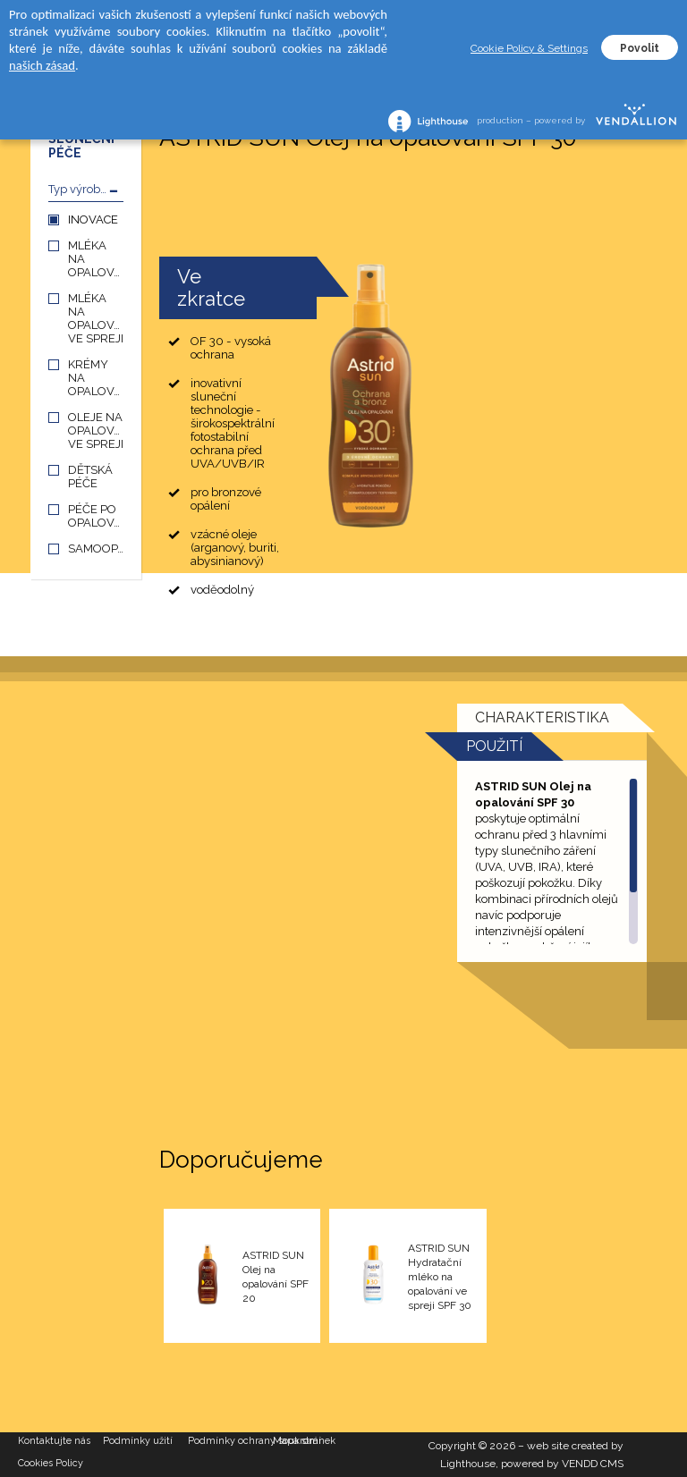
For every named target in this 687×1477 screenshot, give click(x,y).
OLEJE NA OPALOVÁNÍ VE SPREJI (95, 430)
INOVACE (93, 219)
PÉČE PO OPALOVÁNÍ (95, 515)
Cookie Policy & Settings (529, 48)
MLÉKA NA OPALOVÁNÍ (95, 259)
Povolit (639, 48)
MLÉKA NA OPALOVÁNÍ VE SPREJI (95, 318)
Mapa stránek (304, 1441)
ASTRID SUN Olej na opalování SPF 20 (275, 1276)
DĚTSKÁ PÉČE (90, 476)
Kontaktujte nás (54, 1441)
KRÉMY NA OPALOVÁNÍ (95, 378)
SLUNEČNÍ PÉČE (81, 145)
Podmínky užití (138, 1441)
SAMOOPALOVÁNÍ (95, 548)
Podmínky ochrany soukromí (230, 1441)
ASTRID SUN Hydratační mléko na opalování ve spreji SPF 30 (439, 1277)
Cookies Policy (50, 1463)
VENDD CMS (592, 1463)
